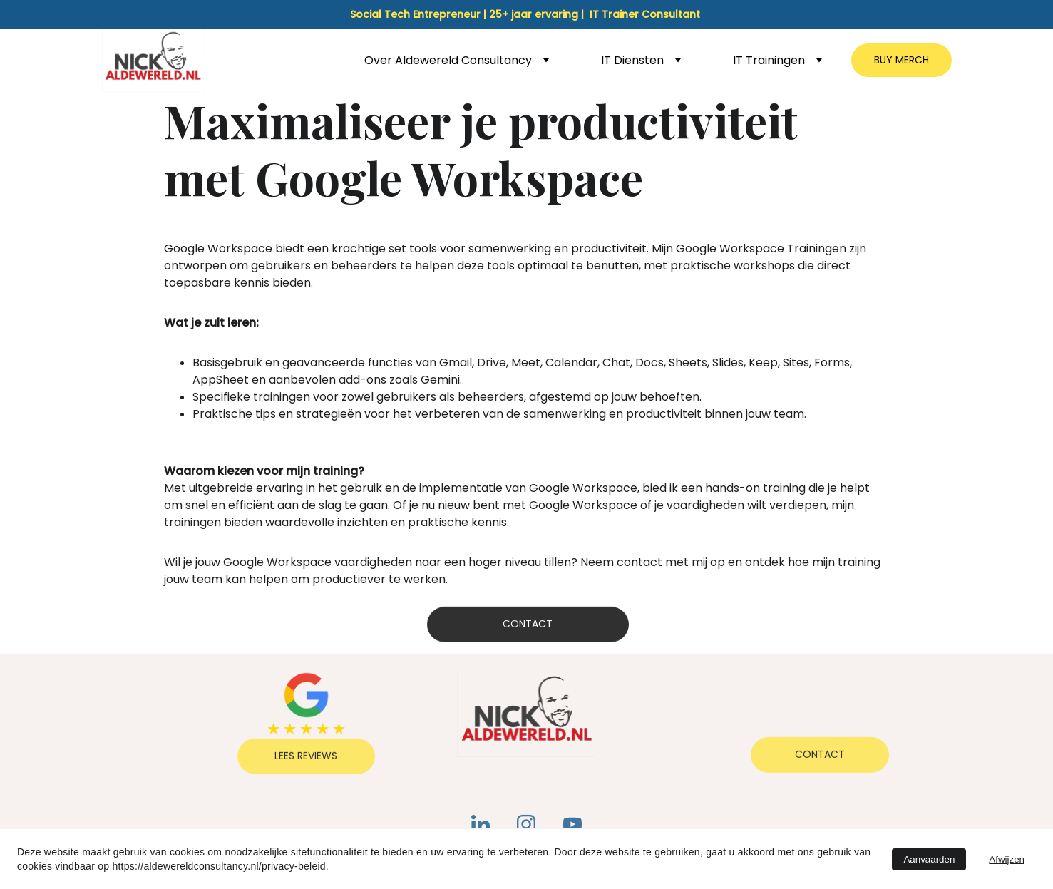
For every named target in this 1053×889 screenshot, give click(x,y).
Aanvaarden (929, 859)
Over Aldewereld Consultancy (448, 60)
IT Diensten (632, 60)
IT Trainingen (769, 60)
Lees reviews (305, 758)
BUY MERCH (901, 60)
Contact (528, 626)
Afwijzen (1006, 859)
